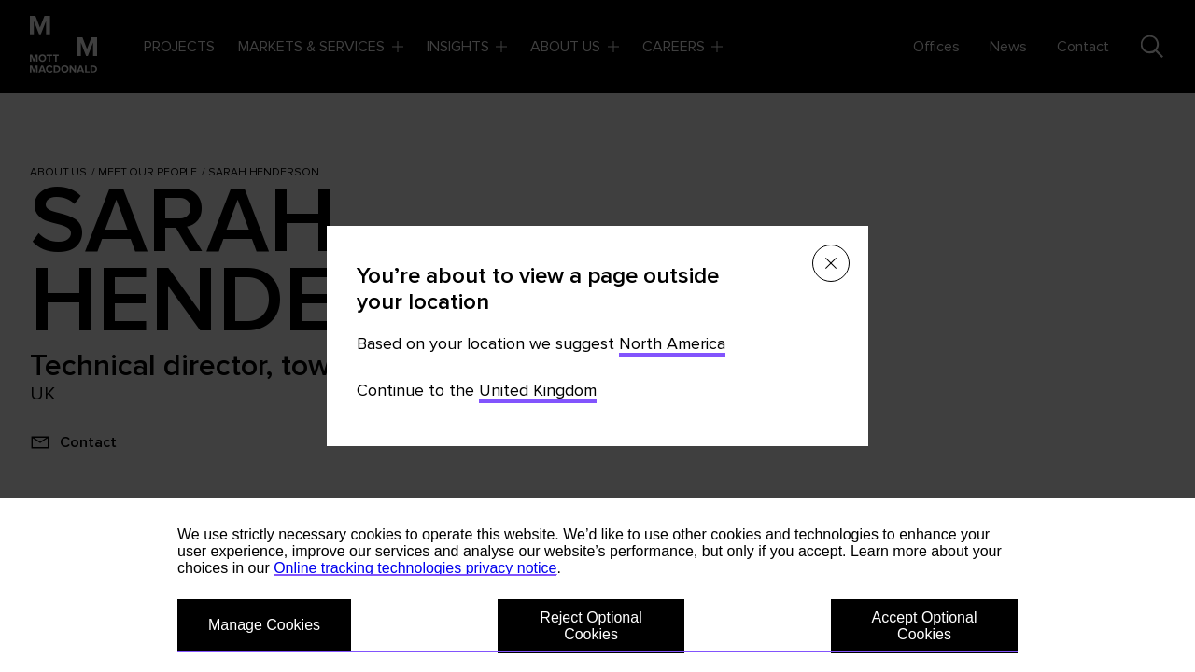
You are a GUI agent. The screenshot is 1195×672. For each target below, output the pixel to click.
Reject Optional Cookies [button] (590, 625)
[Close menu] (831, 263)
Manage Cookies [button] (264, 625)
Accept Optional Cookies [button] (924, 625)
